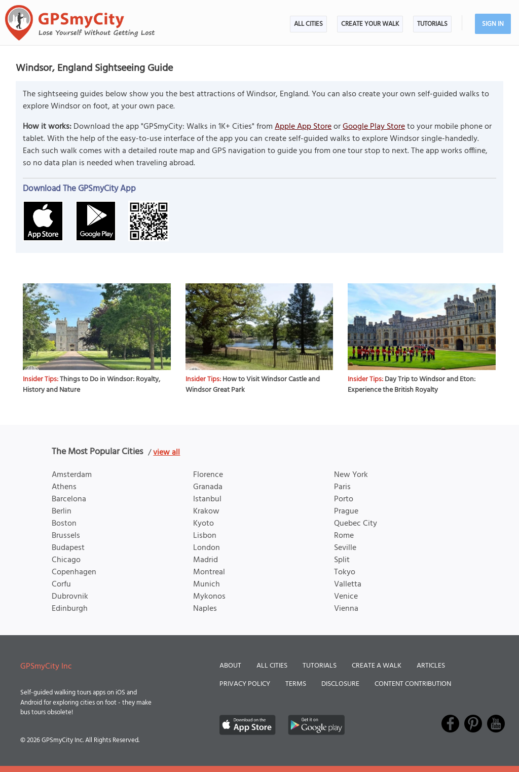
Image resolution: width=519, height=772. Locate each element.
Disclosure (340, 684)
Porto (343, 499)
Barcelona (69, 499)
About (230, 666)
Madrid (205, 560)
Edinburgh (70, 608)
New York (351, 475)
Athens (64, 487)
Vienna (346, 608)
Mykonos (209, 596)
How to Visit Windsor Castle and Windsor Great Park (253, 385)
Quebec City (355, 523)
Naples (205, 608)
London (206, 548)
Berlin (61, 511)
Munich (206, 584)
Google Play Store (374, 126)
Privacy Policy (244, 684)
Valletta (347, 584)
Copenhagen (74, 572)
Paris (342, 487)
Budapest (68, 548)
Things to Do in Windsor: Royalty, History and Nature (91, 385)
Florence (208, 475)
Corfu (61, 584)
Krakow (206, 511)
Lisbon (204, 535)
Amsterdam (72, 475)
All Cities (308, 24)
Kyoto (203, 523)
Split (342, 560)
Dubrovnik (70, 596)
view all (166, 452)
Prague (346, 511)
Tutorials (432, 24)
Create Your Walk (370, 24)
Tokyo (344, 572)
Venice (346, 596)
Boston (64, 523)
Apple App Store (303, 126)
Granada (208, 487)
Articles (431, 666)
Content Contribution (413, 684)
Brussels (66, 535)
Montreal (209, 572)
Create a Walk (376, 666)
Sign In (493, 24)
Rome (344, 535)
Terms (295, 684)
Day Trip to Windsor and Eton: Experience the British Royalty (411, 385)
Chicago (66, 560)
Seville (345, 548)
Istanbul (207, 499)
